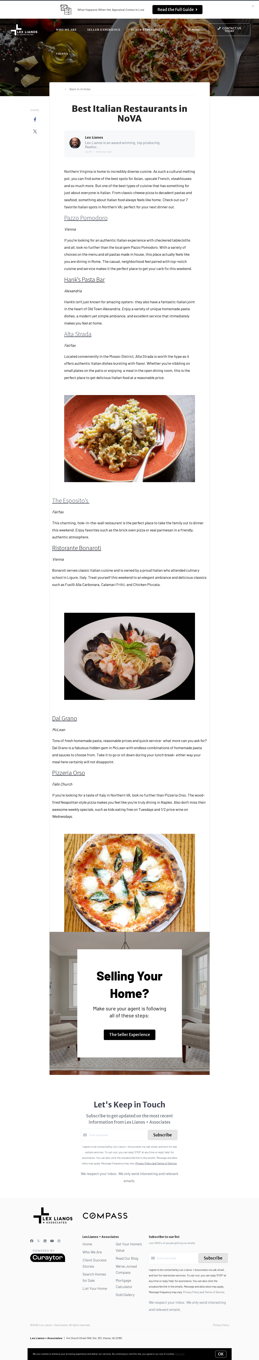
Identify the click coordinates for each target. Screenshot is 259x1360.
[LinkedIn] (45, 1241)
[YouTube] (52, 1241)
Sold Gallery (125, 1294)
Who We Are (66, 29)
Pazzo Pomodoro (86, 218)
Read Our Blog (127, 1258)
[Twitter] (38, 1241)
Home (87, 1244)
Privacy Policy (221, 1325)
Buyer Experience (147, 29)
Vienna (62, 53)
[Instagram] (59, 1241)
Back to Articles (80, 89)
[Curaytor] (47, 1261)
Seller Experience (104, 29)
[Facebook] (31, 1241)
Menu (193, 30)
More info (180, 1354)
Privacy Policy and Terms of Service (156, 1163)
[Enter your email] (117, 1135)
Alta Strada (78, 334)
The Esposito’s (70, 500)
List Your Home (94, 1288)
